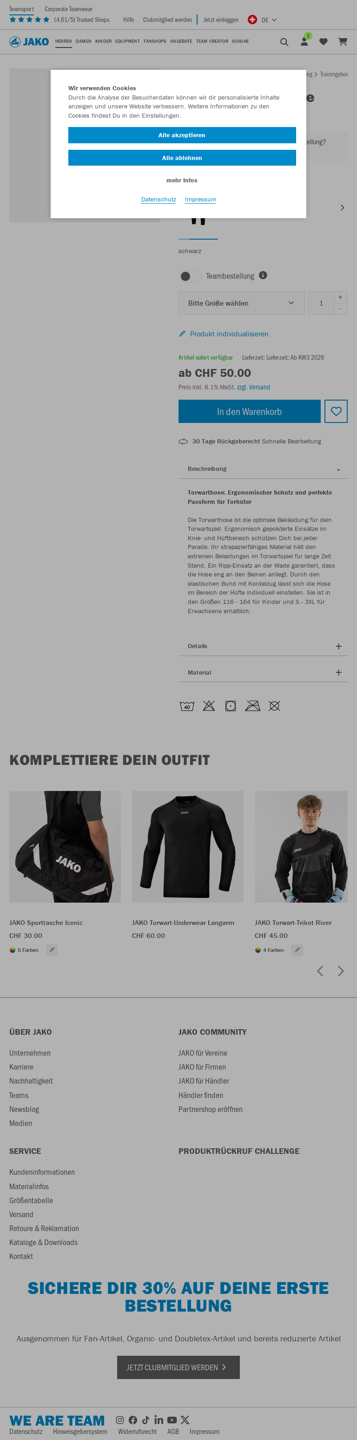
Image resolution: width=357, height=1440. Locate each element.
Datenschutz (158, 200)
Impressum (200, 200)
